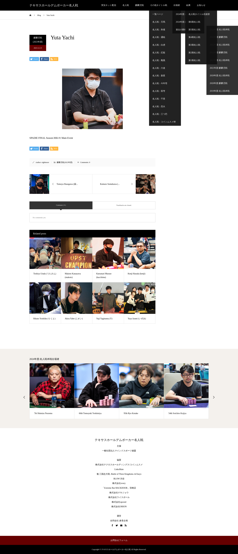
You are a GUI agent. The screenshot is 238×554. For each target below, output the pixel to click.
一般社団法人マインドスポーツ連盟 (119, 451)
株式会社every (119, 483)
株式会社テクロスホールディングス (112, 465)
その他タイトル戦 (158, 5)
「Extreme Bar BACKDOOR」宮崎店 (119, 488)
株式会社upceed (119, 502)
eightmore (45, 162)
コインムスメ (136, 465)
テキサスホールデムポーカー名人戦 (53, 5)
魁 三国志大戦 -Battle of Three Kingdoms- (115, 474)
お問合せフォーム (118, 540)
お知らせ (201, 5)
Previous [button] (24, 397)
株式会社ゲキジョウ (119, 493)
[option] (52, 391)
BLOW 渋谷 (119, 479)
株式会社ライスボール (119, 497)
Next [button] (213, 397)
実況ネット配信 (108, 5)
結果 (188, 5)
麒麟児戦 (139, 5)
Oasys (138, 474)
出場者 (176, 5)
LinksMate (119, 469)
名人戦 (125, 5)
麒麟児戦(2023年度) (38, 40)
